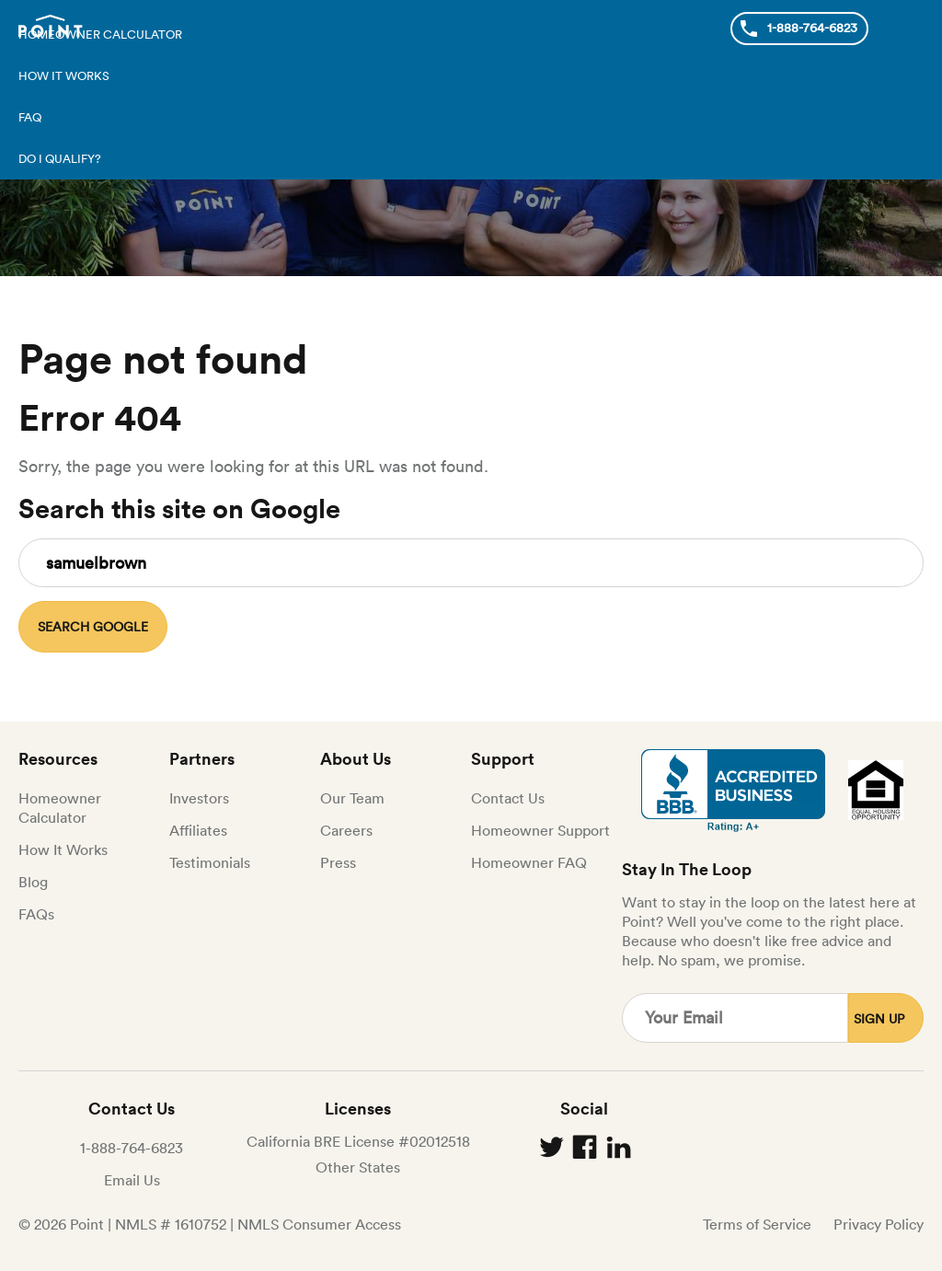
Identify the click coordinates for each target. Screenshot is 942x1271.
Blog (33, 881)
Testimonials (209, 862)
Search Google (93, 626)
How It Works (63, 849)
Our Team (352, 798)
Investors (199, 798)
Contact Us (508, 798)
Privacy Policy (878, 1224)
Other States (358, 1167)
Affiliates (198, 830)
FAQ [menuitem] (29, 117)
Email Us (132, 1180)
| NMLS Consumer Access (315, 1224)
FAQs (36, 914)
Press (338, 862)
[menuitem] (471, 158)
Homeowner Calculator (59, 807)
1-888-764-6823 (131, 1147)
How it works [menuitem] (63, 76)
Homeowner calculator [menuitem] (100, 34)
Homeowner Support (540, 830)
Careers (346, 830)
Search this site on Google (179, 509)
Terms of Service (757, 1224)
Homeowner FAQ (529, 862)
